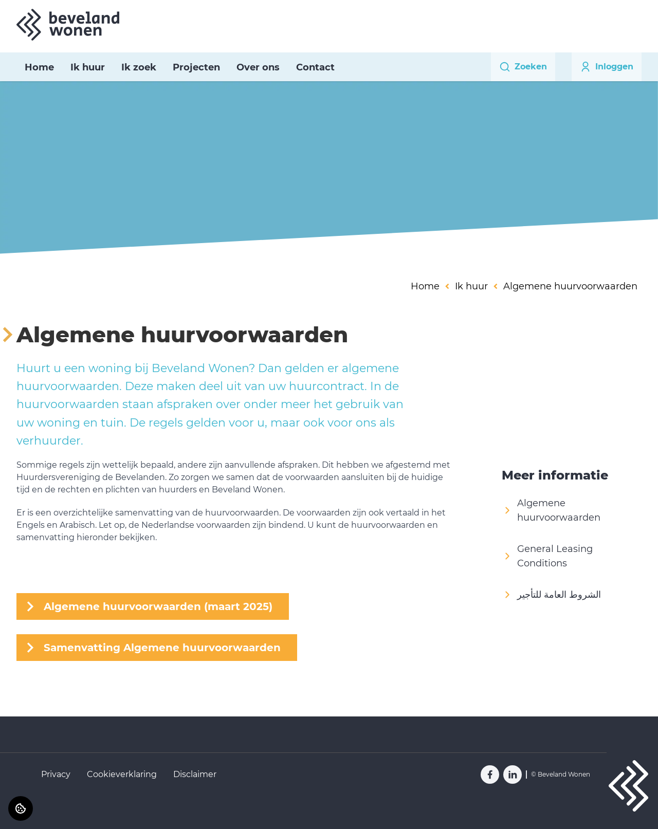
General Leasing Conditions (547, 556)
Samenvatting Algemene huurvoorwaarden (162, 647)
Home (39, 67)
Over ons (258, 67)
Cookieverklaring (122, 774)
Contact (315, 67)
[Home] (67, 24)
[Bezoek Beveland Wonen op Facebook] (490, 774)
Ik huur (87, 67)
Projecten (196, 67)
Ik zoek (138, 67)
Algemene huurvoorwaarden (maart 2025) (158, 606)
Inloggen (606, 66)
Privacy (55, 774)
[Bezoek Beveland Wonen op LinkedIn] (512, 774)
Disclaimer (194, 774)
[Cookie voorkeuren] (20, 808)
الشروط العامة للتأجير (551, 594)
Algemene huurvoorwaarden (551, 510)
